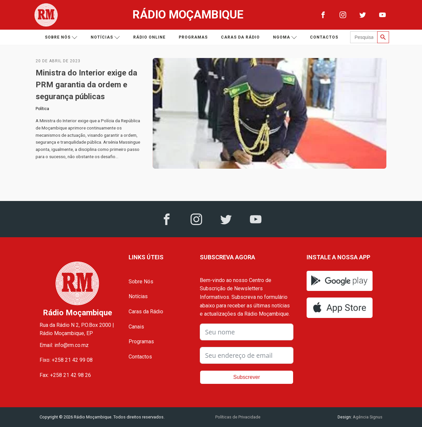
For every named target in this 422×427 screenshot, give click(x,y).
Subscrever (246, 377)
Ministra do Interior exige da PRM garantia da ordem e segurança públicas (86, 84)
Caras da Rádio (240, 37)
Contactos (324, 37)
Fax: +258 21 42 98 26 (65, 375)
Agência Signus (367, 416)
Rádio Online (149, 37)
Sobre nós (61, 37)
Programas (193, 37)
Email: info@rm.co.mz (64, 345)
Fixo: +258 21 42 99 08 (66, 360)
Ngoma (285, 37)
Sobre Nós (141, 281)
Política (42, 108)
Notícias (105, 37)
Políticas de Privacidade (237, 416)
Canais (136, 327)
